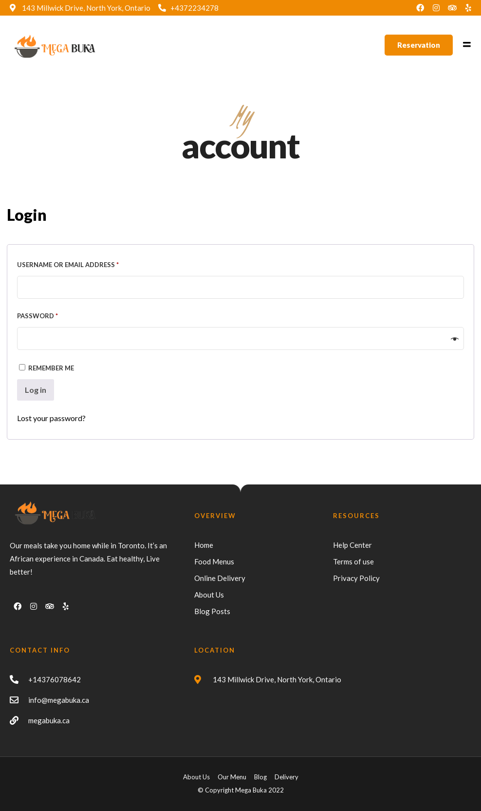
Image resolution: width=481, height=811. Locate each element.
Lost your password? (51, 418)
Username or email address (84, 263)
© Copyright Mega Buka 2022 (241, 790)
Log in (35, 389)
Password (53, 314)
